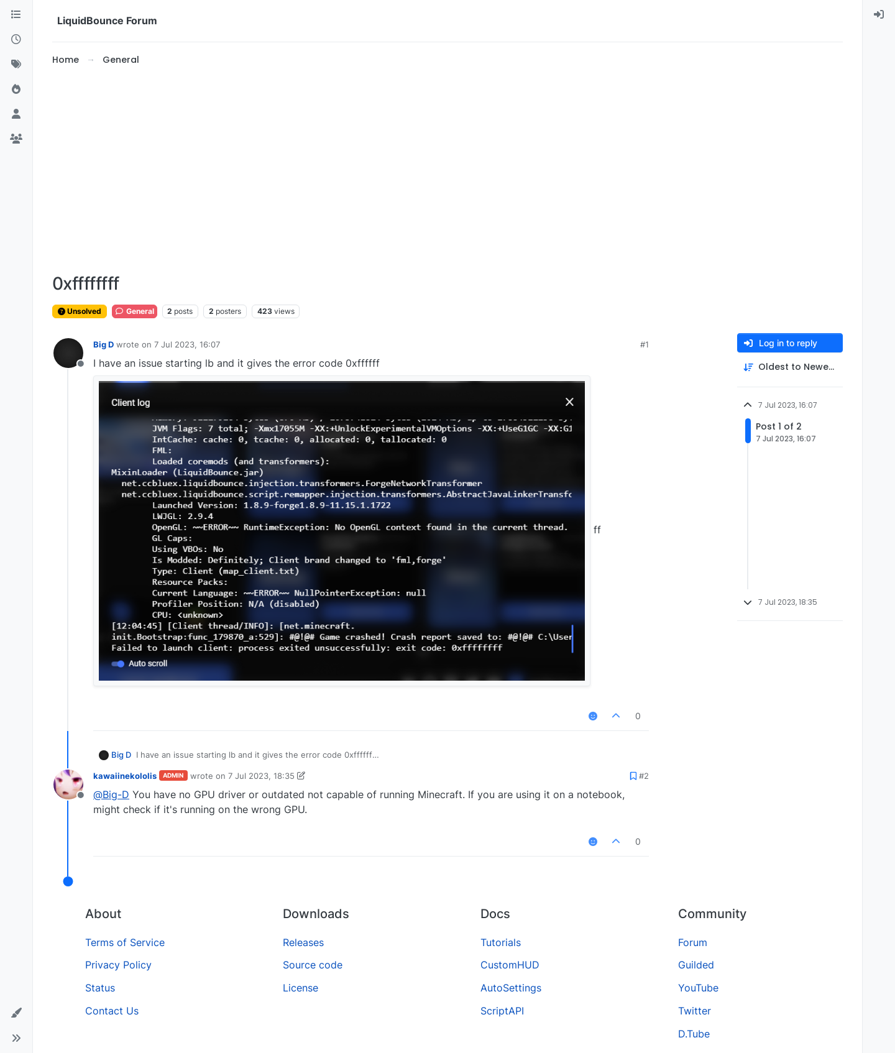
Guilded (696, 965)
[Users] (16, 114)
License (300, 988)
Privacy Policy (118, 965)
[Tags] (16, 65)
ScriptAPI (502, 1011)
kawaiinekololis (125, 776)
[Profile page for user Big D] (68, 353)
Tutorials (500, 942)
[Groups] (16, 139)
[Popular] (16, 89)
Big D (103, 344)
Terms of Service (125, 942)
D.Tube (694, 1034)
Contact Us (112, 1011)
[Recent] (16, 40)
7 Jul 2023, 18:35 (261, 776)
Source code (312, 965)
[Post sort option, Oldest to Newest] (790, 367)
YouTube (698, 988)
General (134, 311)
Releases (303, 942)
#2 (644, 776)
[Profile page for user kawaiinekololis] (68, 784)
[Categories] (16, 15)
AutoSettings (510, 988)
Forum (692, 942)
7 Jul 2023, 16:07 (187, 344)
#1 (644, 344)
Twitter (694, 1011)
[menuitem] (879, 15)
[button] (16, 1013)
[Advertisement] (447, 170)
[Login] (879, 15)
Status (100, 988)
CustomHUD (509, 965)
